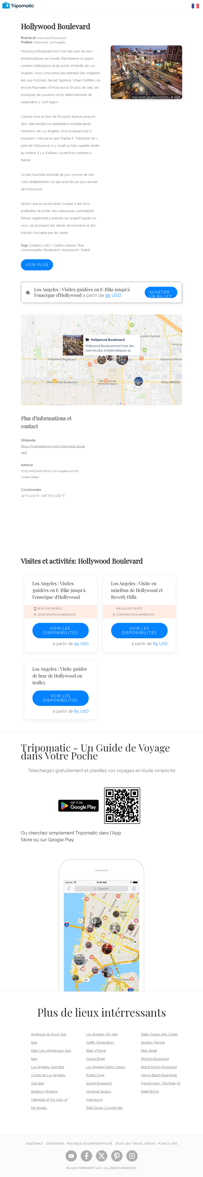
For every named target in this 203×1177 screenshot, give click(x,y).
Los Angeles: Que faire (47, 1067)
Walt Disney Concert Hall (104, 1108)
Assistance (34, 1143)
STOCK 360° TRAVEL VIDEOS (135, 1143)
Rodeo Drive (95, 1075)
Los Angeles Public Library (105, 1067)
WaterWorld (150, 1091)
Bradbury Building (44, 1091)
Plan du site (167, 1143)
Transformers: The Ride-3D (161, 1083)
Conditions (55, 1143)
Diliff (177, 97)
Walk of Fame (96, 1050)
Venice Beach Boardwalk (159, 1075)
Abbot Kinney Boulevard (159, 1067)
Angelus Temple (153, 1042)
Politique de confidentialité (89, 1143)
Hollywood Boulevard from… (151, 97)
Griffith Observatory (100, 1042)
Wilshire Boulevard (155, 1059)
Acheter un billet (160, 294)
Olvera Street (95, 1059)
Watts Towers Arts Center (159, 1034)
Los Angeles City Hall (101, 1034)
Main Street (149, 1050)
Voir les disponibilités (60, 630)
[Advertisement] (146, 115)
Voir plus (37, 265)
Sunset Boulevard (99, 1083)
